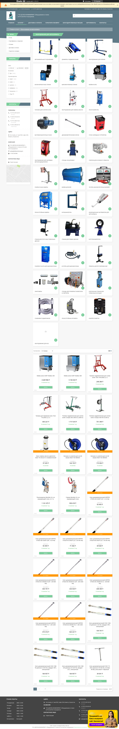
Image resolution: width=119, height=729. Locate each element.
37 (45, 689)
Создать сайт (29, 1)
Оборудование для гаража (97, 59)
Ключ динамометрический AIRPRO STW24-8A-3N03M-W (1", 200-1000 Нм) (46, 624)
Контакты (102, 22)
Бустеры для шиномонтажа (70, 266)
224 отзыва (88, 1)
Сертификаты (91, 22)
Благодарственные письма (73, 22)
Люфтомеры (38, 291)
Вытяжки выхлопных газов (43, 135)
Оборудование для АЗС (42, 343)
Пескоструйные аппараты (70, 318)
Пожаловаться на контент (80, 727)
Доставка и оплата (35, 22)
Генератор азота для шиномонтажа (46, 266)
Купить (46, 387)
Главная (11, 22)
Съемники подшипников (42, 318)
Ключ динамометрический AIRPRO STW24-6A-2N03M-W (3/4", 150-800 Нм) (46, 581)
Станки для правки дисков (70, 239)
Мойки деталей (66, 187)
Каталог (21, 22)
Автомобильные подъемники (44, 59)
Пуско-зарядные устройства (97, 135)
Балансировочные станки (43, 84)
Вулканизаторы (67, 212)
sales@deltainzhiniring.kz (16, 151)
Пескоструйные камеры (42, 212)
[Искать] (111, 15)
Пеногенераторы (94, 110)
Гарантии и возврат (14, 51)
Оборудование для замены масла (72, 110)
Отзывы (11, 44)
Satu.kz (67, 725)
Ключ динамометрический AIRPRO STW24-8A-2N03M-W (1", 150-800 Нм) (100, 581)
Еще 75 (12, 94)
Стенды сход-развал (68, 160)
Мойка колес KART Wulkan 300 (73, 376)
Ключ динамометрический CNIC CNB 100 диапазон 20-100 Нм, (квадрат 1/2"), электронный (72, 667)
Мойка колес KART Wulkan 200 (46, 376)
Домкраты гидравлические (70, 59)
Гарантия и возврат (52, 22)
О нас (10, 37)
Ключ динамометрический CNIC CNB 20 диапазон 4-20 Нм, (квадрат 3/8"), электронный (100, 624)
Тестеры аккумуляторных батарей (99, 187)
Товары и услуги (14, 29)
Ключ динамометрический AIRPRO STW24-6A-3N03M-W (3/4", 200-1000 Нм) (72, 581)
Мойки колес (93, 84)
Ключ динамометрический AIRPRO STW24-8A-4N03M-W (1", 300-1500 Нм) (73, 624)
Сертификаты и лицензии (16, 41)
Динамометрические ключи (70, 135)
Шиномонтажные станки (69, 84)
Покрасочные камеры (41, 187)
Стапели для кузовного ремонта (99, 160)
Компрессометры (94, 318)
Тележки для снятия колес (43, 110)
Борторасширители (94, 239)
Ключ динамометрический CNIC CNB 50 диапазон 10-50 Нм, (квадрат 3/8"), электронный (45, 667)
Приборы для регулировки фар (98, 266)
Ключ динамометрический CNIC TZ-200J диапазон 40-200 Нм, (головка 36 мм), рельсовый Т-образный (100, 667)
